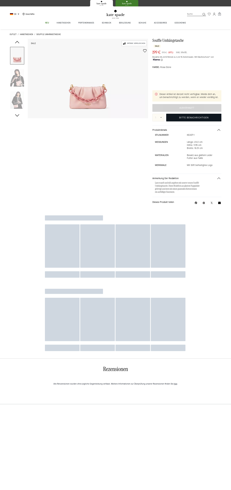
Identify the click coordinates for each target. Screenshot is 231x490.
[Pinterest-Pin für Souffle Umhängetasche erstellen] (204, 196)
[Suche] (191, 14)
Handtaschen (26, 34)
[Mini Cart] (219, 14)
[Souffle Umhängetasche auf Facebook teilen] (196, 196)
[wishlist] (145, 51)
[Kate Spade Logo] (115, 14)
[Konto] (214, 14)
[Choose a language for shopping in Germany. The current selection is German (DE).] (15, 14)
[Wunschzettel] (209, 14)
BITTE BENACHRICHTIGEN (194, 111)
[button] (17, 56)
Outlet (13, 34)
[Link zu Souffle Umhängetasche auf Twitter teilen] (212, 196)
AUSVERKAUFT (186, 101)
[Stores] (28, 14)
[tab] (101, 3)
